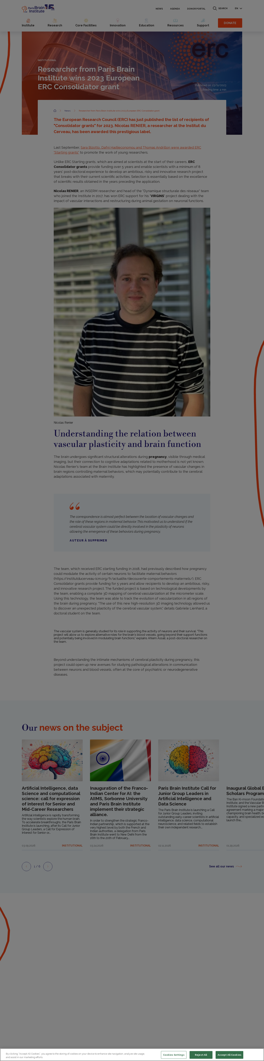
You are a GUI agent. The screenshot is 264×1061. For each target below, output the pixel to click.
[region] (132, 1054)
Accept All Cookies (229, 1054)
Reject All (201, 1054)
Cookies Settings (173, 1054)
